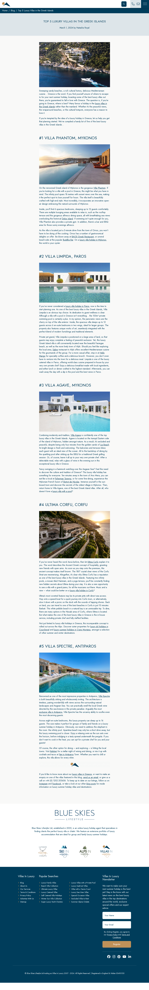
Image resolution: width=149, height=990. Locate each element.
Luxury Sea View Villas (78, 892)
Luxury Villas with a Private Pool (82, 882)
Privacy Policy (112, 934)
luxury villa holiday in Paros (77, 306)
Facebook (56, 783)
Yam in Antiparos (66, 754)
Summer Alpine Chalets (79, 901)
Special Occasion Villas (79, 895)
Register (116, 944)
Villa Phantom (99, 187)
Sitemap (22, 901)
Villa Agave (76, 435)
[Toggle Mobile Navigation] (145, 4)
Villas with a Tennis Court (79, 889)
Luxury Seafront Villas (78, 886)
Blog (13, 10)
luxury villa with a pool (62, 491)
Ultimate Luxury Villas (48, 889)
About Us (22, 886)
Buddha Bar (68, 239)
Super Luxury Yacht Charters (51, 901)
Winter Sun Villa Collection (50, 898)
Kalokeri (53, 751)
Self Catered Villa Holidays (50, 895)
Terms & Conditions (26, 892)
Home (5, 10)
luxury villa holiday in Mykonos (93, 239)
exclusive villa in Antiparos (50, 712)
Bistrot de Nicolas (71, 481)
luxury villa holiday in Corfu (81, 590)
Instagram (43, 783)
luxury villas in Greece (82, 774)
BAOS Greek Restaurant (83, 236)
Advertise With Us (26, 898)
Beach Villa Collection (48, 886)
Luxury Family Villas (47, 882)
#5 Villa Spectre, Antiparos (67, 646)
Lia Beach (104, 444)
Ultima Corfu (93, 561)
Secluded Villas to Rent (79, 898)
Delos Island (67, 218)
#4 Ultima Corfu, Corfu (63, 504)
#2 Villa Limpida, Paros (62, 256)
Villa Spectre (104, 696)
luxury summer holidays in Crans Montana (72, 629)
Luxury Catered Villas (48, 892)
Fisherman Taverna (63, 478)
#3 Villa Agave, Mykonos (65, 385)
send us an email (90, 777)
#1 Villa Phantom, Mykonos (68, 138)
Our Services (24, 889)
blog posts (91, 783)
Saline (55, 349)
